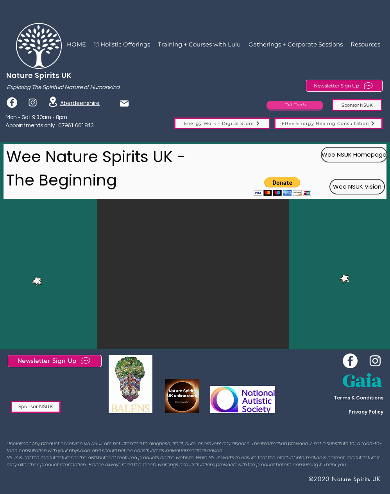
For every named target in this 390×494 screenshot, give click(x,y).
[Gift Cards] (295, 105)
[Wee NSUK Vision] (357, 186)
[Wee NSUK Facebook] (350, 360)
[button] (282, 186)
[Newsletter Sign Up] (344, 86)
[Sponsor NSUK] (357, 105)
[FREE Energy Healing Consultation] (328, 123)
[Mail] (124, 103)
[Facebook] (12, 102)
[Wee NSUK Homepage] (354, 154)
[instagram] (32, 102)
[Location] (53, 102)
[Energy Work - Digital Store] (222, 123)
